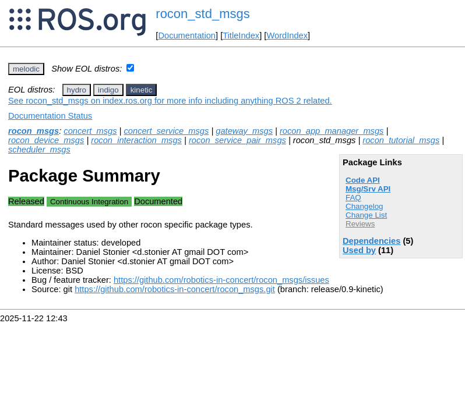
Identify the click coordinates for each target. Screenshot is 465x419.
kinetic (142, 90)
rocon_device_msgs (46, 140)
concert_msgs (90, 131)
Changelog (364, 206)
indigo (108, 90)
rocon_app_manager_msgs (331, 131)
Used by (359, 250)
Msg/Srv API (368, 188)
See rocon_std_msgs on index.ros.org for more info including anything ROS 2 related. (170, 100)
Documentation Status (50, 115)
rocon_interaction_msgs (136, 140)
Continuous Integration (89, 201)
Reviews (360, 223)
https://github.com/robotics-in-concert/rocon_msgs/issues (221, 280)
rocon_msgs (33, 131)
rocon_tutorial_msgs (400, 140)
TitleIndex (241, 35)
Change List (366, 215)
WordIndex (287, 35)
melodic (26, 69)
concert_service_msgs (166, 131)
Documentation (187, 35)
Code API (363, 180)
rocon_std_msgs (202, 13)
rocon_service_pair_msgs (237, 140)
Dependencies (371, 241)
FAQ (353, 197)
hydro (76, 90)
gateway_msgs (244, 131)
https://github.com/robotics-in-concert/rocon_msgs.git (175, 289)
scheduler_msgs (39, 149)
